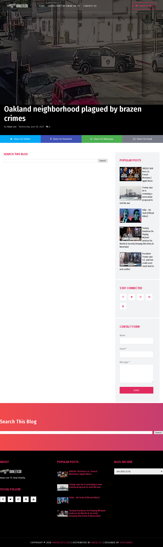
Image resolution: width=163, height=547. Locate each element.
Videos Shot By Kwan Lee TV (64, 6)
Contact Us (90, 6)
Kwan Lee (12, 126)
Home (42, 6)
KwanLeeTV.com (61, 542)
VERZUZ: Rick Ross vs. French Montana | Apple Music (83, 472)
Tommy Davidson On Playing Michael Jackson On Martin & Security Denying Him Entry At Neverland (87, 513)
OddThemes (126, 542)
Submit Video (145, 6)
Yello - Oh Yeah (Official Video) (84, 497)
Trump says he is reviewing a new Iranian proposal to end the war (85, 485)
